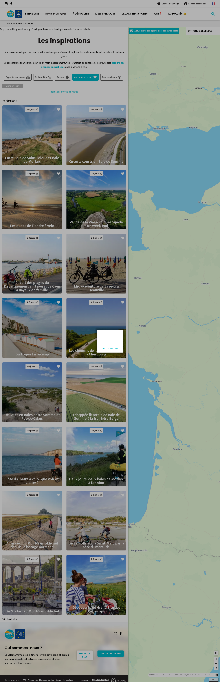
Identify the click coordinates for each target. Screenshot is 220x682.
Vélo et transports (135, 13)
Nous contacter (111, 653)
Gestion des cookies (64, 680)
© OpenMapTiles (185, 675)
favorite (58, 109)
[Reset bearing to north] (216, 668)
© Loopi (211, 675)
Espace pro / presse (13, 680)
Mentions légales (46, 680)
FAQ (24, 680)
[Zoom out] (216, 663)
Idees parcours (24, 23)
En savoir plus (84, 655)
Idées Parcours (105, 13)
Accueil (11, 23)
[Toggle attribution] (216, 675)
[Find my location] (216, 653)
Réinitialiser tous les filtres (64, 92)
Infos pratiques (55, 13)
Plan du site (33, 680)
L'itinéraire (32, 13)
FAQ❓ (158, 13)
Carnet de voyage (170, 4)
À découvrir (81, 13)
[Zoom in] (216, 659)
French (213, 3)
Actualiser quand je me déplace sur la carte (156, 31)
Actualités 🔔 (177, 13)
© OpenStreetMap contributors (199, 675)
